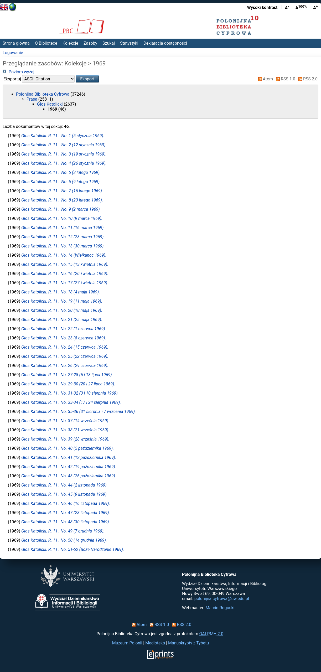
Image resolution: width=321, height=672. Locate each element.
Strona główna (16, 43)
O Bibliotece (46, 43)
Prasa (32, 99)
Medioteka (155, 642)
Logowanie (13, 52)
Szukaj (108, 43)
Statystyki (129, 43)
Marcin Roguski (219, 607)
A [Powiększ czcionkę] (315, 7)
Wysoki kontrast (262, 7)
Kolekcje (70, 43)
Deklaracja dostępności (165, 43)
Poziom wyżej (18, 71)
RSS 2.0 (307, 78)
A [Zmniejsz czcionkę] (287, 7)
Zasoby (90, 43)
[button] (87, 78)
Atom (264, 78)
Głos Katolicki (50, 104)
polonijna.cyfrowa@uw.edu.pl (221, 598)
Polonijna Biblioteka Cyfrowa (43, 94)
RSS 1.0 (284, 78)
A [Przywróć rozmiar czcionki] (301, 7)
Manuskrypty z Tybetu (188, 642)
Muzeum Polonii (127, 642)
